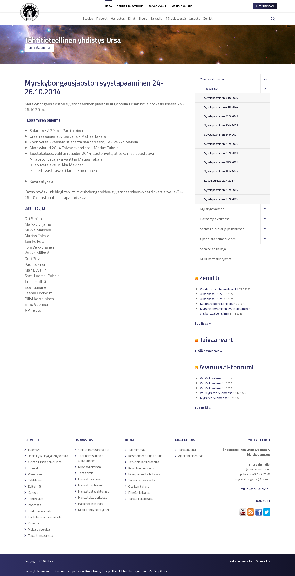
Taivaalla (156, 18)
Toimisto (34, 468)
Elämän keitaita (139, 492)
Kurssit (33, 492)
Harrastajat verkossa (214, 218)
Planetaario (36, 474)
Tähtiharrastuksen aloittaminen (90, 458)
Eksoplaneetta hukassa (144, 474)
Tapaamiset (211, 88)
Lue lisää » (203, 407)
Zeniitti (208, 18)
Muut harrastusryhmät (216, 258)
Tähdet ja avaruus (130, 6)
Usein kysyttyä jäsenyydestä (48, 455)
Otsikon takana (138, 486)
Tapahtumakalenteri (41, 535)
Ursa (108, 6)
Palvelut (102, 18)
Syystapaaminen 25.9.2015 (221, 199)
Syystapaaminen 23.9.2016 (221, 190)
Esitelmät (34, 486)
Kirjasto (33, 523)
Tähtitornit (35, 480)
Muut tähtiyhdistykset (93, 509)
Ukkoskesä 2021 (211, 298)
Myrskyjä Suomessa (214, 397)
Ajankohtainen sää (190, 455)
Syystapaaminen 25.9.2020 (221, 144)
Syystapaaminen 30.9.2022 (221, 125)
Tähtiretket (36, 498)
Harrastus (118, 18)
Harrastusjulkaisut (90, 485)
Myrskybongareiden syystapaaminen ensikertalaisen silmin (225, 311)
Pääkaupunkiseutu (90, 503)
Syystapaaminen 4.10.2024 (221, 107)
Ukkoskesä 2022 (211, 293)
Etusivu (88, 18)
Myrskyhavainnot (212, 208)
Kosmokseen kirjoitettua (145, 455)
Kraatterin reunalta (141, 468)
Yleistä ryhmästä (212, 79)
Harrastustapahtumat (93, 491)
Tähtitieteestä (176, 18)
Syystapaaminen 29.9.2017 (221, 171)
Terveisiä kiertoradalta (143, 461)
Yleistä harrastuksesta (93, 449)
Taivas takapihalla (140, 498)
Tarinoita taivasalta (141, 480)
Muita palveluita (39, 529)
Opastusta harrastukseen (218, 238)
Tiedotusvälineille (40, 510)
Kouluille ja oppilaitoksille (44, 517)
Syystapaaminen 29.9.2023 (221, 116)
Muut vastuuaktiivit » (255, 488)
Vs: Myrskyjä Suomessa (216, 392)
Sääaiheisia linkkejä (213, 248)
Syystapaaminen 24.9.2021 (221, 134)
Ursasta (194, 18)
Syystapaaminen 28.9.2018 (221, 162)
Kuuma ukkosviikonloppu (217, 303)
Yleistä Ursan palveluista (45, 461)
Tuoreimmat (136, 449)
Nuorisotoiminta (89, 466)
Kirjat (131, 18)
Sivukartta (263, 561)
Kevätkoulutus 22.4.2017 (219, 180)
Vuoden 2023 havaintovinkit (219, 288)
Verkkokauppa (182, 6)
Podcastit (35, 504)
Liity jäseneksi (39, 48)
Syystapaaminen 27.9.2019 (221, 153)
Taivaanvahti (157, 6)
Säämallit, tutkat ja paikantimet (222, 228)
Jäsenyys (34, 449)
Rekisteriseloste (240, 561)
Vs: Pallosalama (210, 378)
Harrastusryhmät (90, 479)
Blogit (143, 18)
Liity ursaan (265, 6)
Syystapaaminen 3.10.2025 (221, 98)
